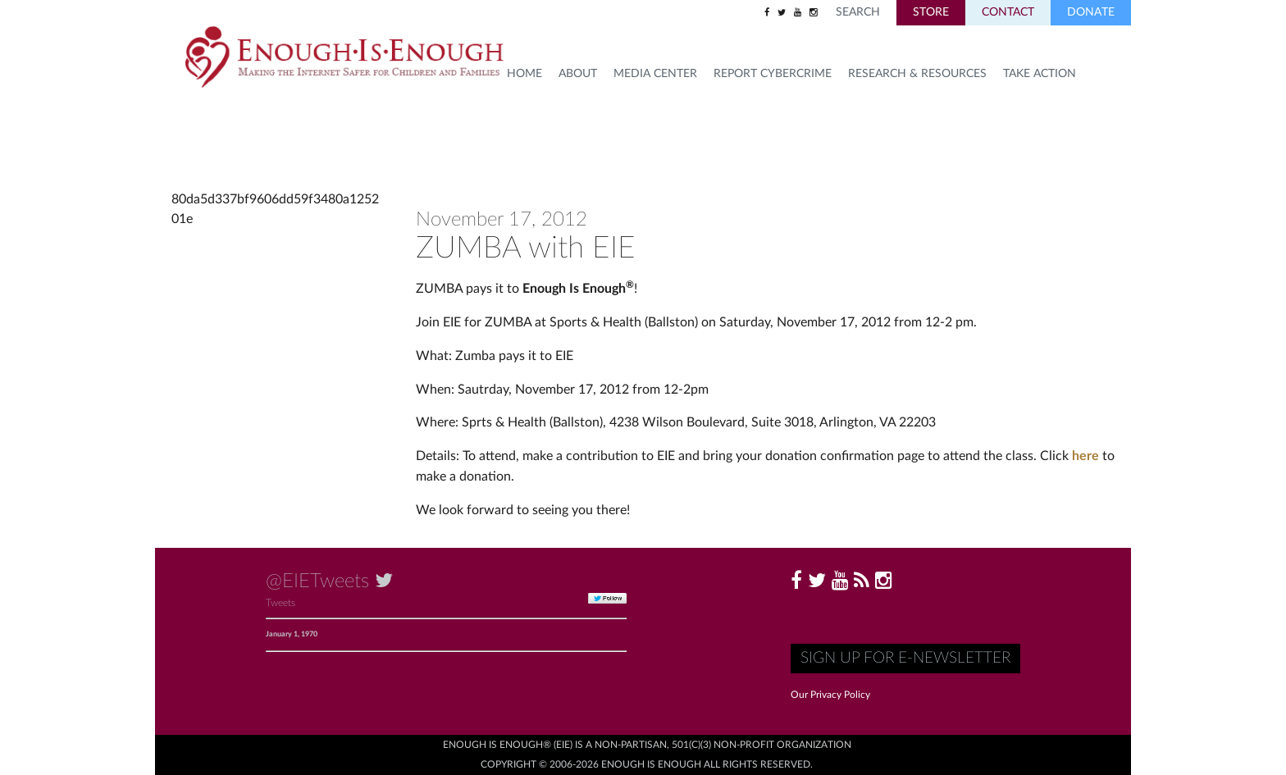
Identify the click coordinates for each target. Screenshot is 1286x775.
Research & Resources (917, 74)
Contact (1008, 12)
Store (931, 12)
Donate (1091, 12)
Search (858, 12)
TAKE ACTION (1039, 74)
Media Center (655, 74)
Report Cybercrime (773, 74)
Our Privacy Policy (830, 695)
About (578, 74)
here (1085, 456)
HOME (524, 74)
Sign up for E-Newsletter (905, 658)
